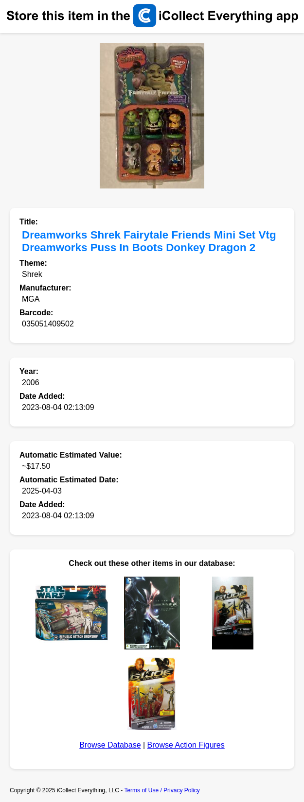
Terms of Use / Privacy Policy (161, 790)
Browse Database (110, 745)
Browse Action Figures (186, 745)
